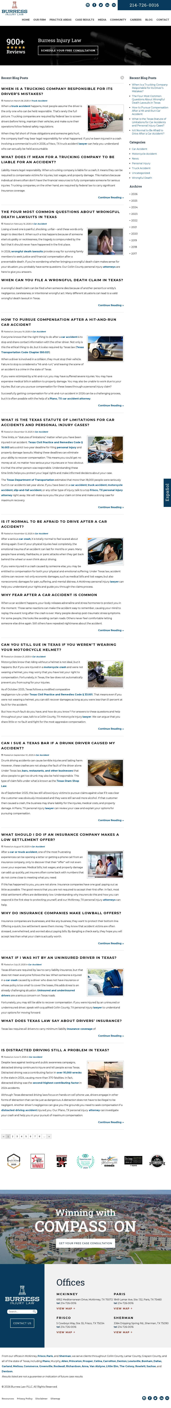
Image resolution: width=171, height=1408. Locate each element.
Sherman (65, 1356)
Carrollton (109, 1361)
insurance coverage (80, 1028)
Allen (64, 1361)
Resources (8, 1398)
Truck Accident (39, 100)
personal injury (66, 447)
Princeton (75, 1361)
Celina (98, 1361)
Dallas (157, 1361)
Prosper (88, 1361)
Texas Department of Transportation (30, 480)
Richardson (73, 1366)
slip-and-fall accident (27, 490)
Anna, (86, 1366)
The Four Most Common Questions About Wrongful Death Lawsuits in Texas (148, 99)
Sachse (151, 1366)
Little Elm (112, 1366)
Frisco (42, 1356)
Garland (7, 1366)
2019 (133, 240)
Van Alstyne (97, 1366)
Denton (122, 1361)
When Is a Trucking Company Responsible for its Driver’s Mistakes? (150, 88)
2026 (133, 194)
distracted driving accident (19, 1110)
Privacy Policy (24, 1398)
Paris (50, 1356)
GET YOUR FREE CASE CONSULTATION (85, 1243)
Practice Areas (61, 19)
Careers (136, 19)
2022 (133, 220)
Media (102, 19)
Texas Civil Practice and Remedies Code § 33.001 (61, 694)
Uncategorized (141, 173)
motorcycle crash (55, 667)
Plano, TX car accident (64, 398)
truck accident (20, 106)
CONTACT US (22, 1323)
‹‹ (3, 1136)
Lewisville (134, 1361)
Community (118, 19)
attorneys (109, 266)
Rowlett (140, 1366)
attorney (84, 398)
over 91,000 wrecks (69, 1072)
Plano (46, 1361)
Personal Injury (141, 163)
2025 (133, 200)
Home (26, 19)
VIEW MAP (66, 1308)
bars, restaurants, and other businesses (47, 770)
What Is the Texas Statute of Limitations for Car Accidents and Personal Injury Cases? (149, 122)
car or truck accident (23, 852)
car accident (69, 337)
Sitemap (55, 1398)
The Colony (126, 1366)
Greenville (46, 1366)
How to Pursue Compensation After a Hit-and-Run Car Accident (150, 111)
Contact (162, 19)
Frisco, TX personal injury (106, 490)
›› (49, 1136)
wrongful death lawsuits (27, 251)
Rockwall (59, 1366)
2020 (134, 233)
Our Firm (39, 19)
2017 (133, 253)
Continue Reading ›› (111, 197)
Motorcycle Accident (144, 153)
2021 (133, 227)
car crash (25, 539)
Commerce (31, 1366)
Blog (149, 19)
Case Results (84, 19)
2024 (133, 207)
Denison (7, 1371)
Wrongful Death (142, 177)
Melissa (18, 1366)
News (135, 158)
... (44, 1136)
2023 (133, 213)
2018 (133, 247)
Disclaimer (41, 1398)
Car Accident (40, 224)
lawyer (83, 143)
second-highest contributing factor (55, 1082)
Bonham (147, 1361)
